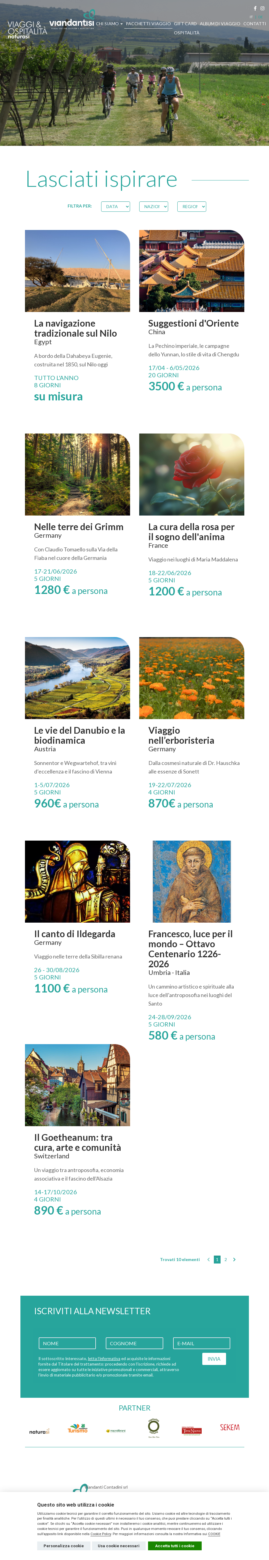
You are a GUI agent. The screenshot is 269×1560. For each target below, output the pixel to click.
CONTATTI (254, 23)
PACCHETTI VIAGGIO (148, 23)
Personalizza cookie (64, 1546)
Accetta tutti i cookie (174, 1546)
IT (251, 17)
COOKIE (214, 1534)
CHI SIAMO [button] (109, 23)
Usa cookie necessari (119, 1546)
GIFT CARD (185, 23)
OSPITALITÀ (187, 32)
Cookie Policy (100, 1534)
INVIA (214, 1359)
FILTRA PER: (80, 206)
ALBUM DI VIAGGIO (220, 23)
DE (260, 17)
